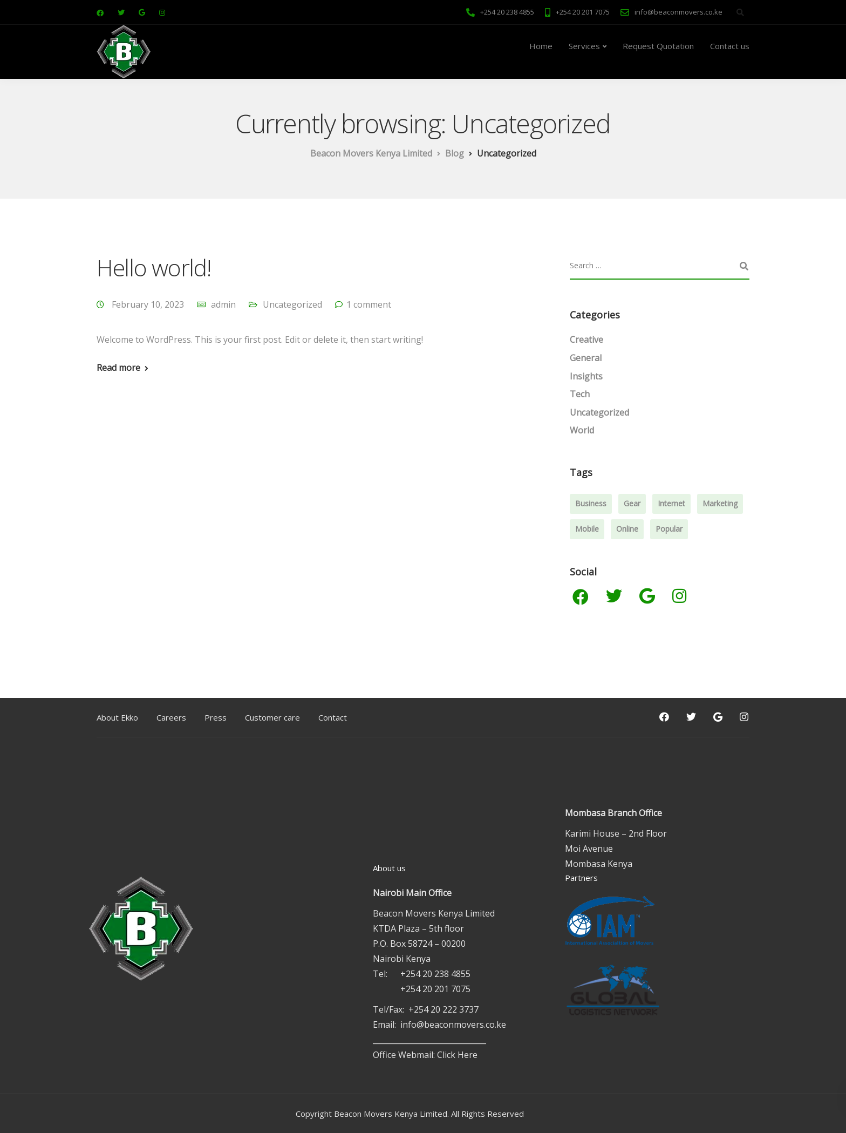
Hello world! (154, 267)
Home (540, 45)
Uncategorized (292, 304)
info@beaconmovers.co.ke (453, 1024)
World (582, 430)
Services (584, 45)
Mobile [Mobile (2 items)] (587, 529)
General (586, 358)
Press (215, 717)
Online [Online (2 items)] (627, 529)
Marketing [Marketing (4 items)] (720, 503)
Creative (586, 339)
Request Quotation (658, 45)
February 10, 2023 (149, 304)
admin (223, 304)
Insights (586, 376)
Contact (332, 717)
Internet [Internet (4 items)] (671, 503)
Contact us (729, 45)
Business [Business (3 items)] (590, 503)
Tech (580, 394)
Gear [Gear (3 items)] (632, 503)
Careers (171, 717)
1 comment (368, 304)
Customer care (272, 717)
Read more (118, 367)
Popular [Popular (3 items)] (669, 529)
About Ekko (117, 717)
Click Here (457, 1055)
